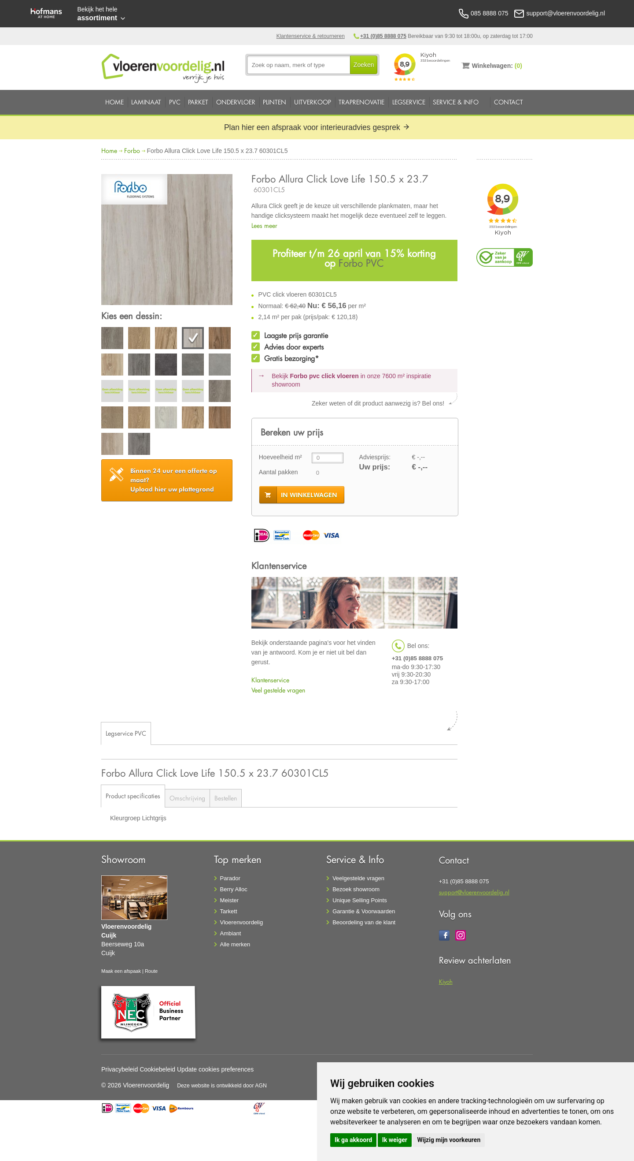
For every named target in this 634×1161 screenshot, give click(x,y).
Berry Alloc (233, 889)
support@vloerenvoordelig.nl (474, 892)
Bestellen (225, 798)
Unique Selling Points (359, 900)
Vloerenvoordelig (241, 922)
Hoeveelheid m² (280, 457)
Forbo (132, 150)
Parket (198, 102)
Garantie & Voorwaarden (363, 911)
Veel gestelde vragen (278, 690)
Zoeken (364, 64)
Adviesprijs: (375, 457)
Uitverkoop (312, 102)
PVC (175, 102)
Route (151, 971)
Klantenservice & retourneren (310, 36)
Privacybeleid (119, 1069)
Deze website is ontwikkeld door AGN (222, 1086)
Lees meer (264, 225)
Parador (230, 878)
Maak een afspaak (121, 971)
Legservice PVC (126, 733)
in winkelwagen (309, 495)
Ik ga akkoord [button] (353, 1139)
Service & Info (456, 102)
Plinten (274, 102)
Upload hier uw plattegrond (173, 480)
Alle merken (235, 944)
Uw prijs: (375, 467)
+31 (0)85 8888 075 (383, 36)
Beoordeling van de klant (363, 922)
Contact (508, 102)
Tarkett (228, 911)
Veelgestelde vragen (358, 878)
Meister (229, 900)
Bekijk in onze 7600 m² (351, 380)
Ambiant (230, 933)
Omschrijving (187, 798)
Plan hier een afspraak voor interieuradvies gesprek (317, 127)
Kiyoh (446, 981)
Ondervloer (235, 102)
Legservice (408, 102)
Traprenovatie (361, 102)
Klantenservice (270, 680)
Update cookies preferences (215, 1069)
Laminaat (146, 102)
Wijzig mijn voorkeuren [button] (448, 1139)
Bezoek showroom (356, 889)
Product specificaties (133, 796)
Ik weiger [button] (394, 1139)
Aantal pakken (278, 472)
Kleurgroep (126, 818)
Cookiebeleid (157, 1069)
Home (114, 102)
